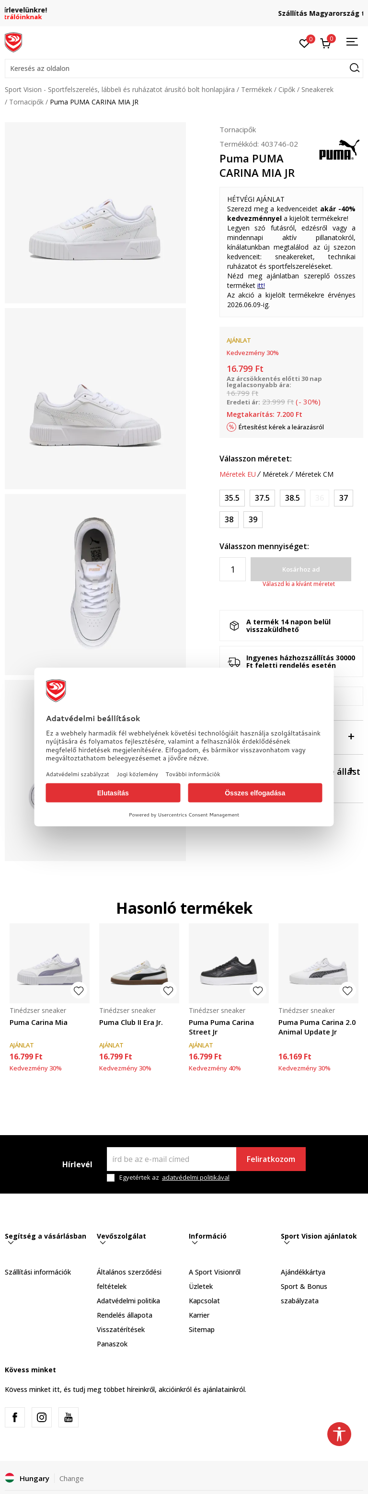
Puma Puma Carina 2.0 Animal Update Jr (317, 1026)
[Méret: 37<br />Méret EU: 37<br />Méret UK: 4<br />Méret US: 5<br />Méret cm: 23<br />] (343, 498)
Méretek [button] (275, 474)
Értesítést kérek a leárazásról (281, 427)
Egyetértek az (174, 1177)
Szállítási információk (38, 1271)
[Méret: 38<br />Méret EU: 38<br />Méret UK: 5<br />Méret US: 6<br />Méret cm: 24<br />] (229, 519)
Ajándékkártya (303, 1271)
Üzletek (201, 1286)
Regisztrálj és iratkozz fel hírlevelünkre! (184, 9)
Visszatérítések (121, 1329)
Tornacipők (26, 101)
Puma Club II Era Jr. (131, 1022)
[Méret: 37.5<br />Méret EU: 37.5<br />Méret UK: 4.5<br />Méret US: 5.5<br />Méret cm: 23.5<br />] (262, 498)
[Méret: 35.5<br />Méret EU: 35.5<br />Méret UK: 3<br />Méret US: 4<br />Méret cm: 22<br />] (232, 498)
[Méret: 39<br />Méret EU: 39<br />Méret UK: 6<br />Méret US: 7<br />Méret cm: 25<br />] (253, 519)
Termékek (256, 89)
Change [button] (71, 1478)
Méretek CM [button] (314, 474)
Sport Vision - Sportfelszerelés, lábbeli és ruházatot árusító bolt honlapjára (120, 89)
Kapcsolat (204, 1300)
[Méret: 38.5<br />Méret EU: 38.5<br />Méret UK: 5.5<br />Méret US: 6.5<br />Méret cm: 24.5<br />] (292, 498)
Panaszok (112, 1343)
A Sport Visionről (215, 1271)
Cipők (286, 89)
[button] (184, 68)
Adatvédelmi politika (128, 1300)
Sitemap (202, 1329)
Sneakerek (317, 89)
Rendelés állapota (124, 1315)
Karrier (199, 1315)
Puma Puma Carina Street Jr (221, 1026)
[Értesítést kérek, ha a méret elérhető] (319, 498)
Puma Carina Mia (39, 1022)
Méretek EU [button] (237, 474)
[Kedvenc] (304, 42)
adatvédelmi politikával (196, 1177)
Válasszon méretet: (255, 458)
